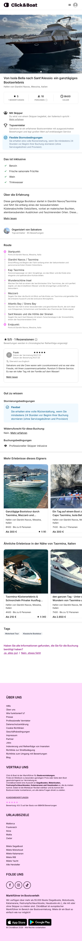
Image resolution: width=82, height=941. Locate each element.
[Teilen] (77, 19)
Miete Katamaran (14, 853)
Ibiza (8, 831)
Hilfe (8, 706)
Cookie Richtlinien (15, 728)
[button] (41, 71)
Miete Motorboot (14, 850)
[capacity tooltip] (46, 100)
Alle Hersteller (13, 864)
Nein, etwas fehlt (31, 652)
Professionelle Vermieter (18, 720)
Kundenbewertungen (17, 797)
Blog (8, 757)
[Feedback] (4, 19)
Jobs (8, 742)
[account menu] (75, 5)
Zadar (9, 838)
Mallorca (10, 823)
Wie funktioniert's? (15, 713)
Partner (10, 739)
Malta (9, 834)
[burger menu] (69, 4)
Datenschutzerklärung (17, 724)
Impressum (11, 735)
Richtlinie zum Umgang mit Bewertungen (26, 753)
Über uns (10, 709)
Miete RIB (11, 857)
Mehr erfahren (16, 119)
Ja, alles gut (11, 652)
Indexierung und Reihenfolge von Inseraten (27, 746)
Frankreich (11, 827)
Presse (9, 717)
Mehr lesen (10, 218)
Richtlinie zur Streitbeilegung (20, 750)
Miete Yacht (12, 861)
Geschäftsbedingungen (18, 731)
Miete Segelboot (14, 846)
